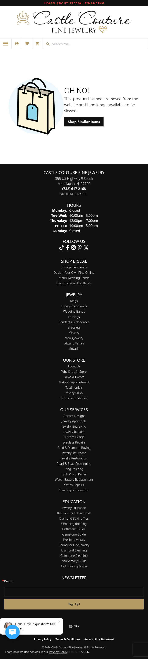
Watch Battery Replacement (74, 480)
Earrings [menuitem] (74, 317)
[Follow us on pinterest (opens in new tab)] (80, 247)
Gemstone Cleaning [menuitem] (74, 556)
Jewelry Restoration (74, 458)
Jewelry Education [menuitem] (74, 508)
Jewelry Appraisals (74, 421)
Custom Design (74, 437)
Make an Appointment (74, 382)
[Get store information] (74, 194)
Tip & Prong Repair (74, 474)
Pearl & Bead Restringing (74, 464)
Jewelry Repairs (74, 432)
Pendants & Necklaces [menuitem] (74, 322)
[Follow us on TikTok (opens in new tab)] (61, 247)
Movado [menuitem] (73, 349)
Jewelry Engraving (74, 426)
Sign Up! (74, 604)
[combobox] (99, 44)
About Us (74, 366)
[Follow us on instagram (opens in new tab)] (73, 247)
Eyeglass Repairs (73, 442)
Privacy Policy (74, 393)
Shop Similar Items (84, 121)
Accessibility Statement (99, 639)
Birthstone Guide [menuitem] (74, 529)
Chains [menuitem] (74, 333)
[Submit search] (46, 44)
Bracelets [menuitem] (74, 327)
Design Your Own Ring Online (74, 273)
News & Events (74, 377)
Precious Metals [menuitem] (74, 540)
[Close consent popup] (82, 652)
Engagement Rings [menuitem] (74, 306)
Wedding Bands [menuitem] (74, 311)
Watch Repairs (74, 485)
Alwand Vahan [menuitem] (74, 343)
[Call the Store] (74, 188)
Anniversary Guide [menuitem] (74, 561)
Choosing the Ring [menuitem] (74, 524)
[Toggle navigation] (6, 43)
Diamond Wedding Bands (73, 283)
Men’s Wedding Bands (74, 278)
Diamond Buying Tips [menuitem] (74, 518)
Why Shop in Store (74, 372)
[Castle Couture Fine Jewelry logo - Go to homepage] (74, 22)
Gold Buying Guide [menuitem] (74, 566)
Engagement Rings (74, 267)
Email (8, 581)
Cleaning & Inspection (74, 490)
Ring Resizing (74, 469)
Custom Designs (74, 416)
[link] (74, 3)
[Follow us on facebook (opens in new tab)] (67, 247)
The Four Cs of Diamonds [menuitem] (74, 513)
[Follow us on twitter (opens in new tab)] (86, 247)
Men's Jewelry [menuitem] (74, 338)
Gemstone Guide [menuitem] (74, 534)
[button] (17, 43)
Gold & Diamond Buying (74, 448)
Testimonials (74, 387)
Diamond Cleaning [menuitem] (74, 550)
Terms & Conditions (74, 398)
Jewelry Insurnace (74, 453)
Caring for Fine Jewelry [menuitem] (74, 545)
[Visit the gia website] (74, 626)
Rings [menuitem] (74, 301)
